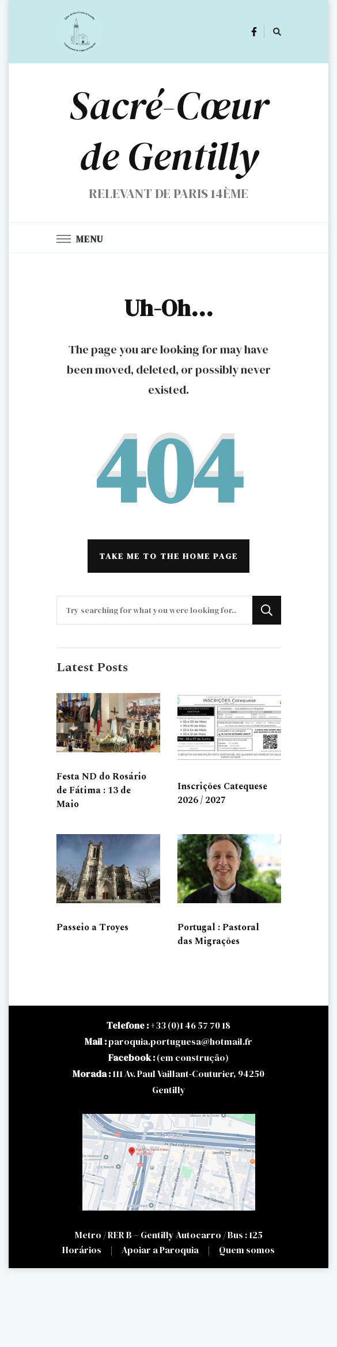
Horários (81, 1249)
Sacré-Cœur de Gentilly (168, 131)
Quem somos (247, 1249)
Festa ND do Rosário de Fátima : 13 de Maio (101, 790)
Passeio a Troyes (92, 927)
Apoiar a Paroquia (160, 1249)
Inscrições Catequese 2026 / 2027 (222, 793)
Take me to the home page (168, 556)
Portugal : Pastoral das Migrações (218, 934)
